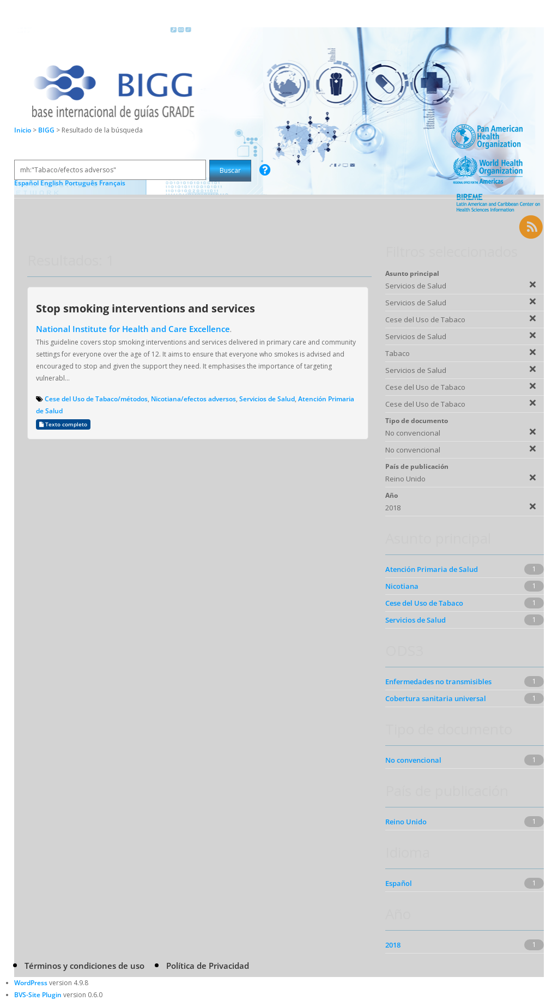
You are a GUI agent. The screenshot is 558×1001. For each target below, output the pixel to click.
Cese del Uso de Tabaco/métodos (96, 398)
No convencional (413, 760)
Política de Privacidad (207, 965)
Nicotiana (401, 586)
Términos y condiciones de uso (84, 965)
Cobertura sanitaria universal (435, 698)
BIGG (47, 130)
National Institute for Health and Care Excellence (133, 328)
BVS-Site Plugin (38, 994)
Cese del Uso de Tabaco (424, 603)
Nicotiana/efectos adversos (193, 398)
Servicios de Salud (267, 398)
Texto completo (63, 424)
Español (398, 883)
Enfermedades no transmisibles (438, 681)
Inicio (22, 130)
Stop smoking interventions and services (145, 308)
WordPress (30, 982)
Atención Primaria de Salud (431, 569)
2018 (393, 945)
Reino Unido (406, 822)
